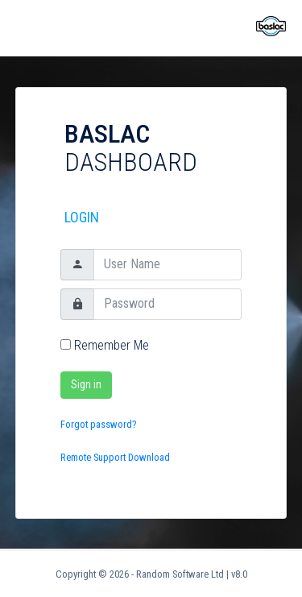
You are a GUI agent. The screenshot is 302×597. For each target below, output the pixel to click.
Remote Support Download (115, 457)
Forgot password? (98, 424)
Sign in (86, 384)
